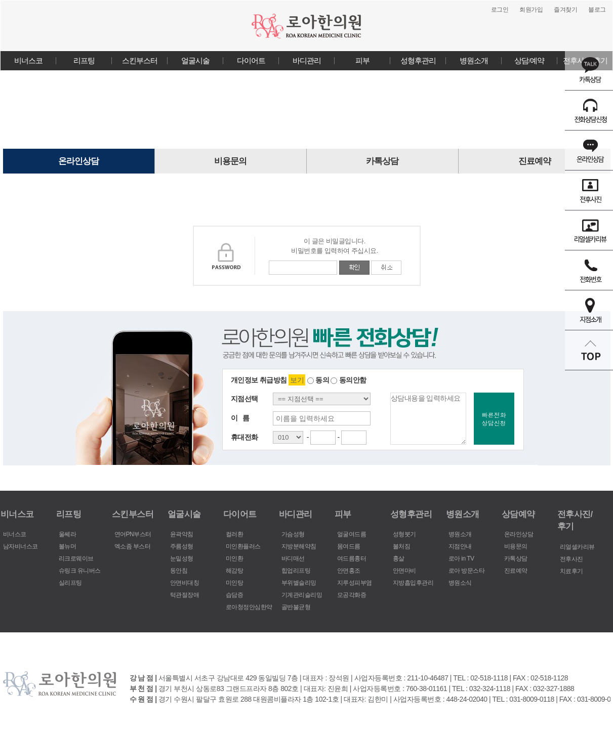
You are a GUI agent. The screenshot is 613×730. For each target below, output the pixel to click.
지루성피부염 (354, 582)
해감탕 (234, 570)
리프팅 (84, 61)
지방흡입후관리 (413, 582)
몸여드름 (348, 546)
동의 (318, 380)
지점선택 (244, 399)
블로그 (597, 9)
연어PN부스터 (132, 534)
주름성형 (181, 546)
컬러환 (234, 534)
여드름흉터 (351, 558)
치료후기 (571, 571)
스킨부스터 (139, 61)
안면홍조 (348, 570)
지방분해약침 (298, 546)
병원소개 (474, 61)
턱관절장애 (184, 594)
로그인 (500, 9)
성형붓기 (404, 534)
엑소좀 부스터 (132, 546)
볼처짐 (402, 546)
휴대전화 (244, 437)
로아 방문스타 (466, 570)
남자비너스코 (20, 546)
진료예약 (534, 161)
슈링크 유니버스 (80, 570)
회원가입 (531, 9)
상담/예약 (529, 61)
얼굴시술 (195, 61)
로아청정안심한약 (249, 607)
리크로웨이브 (76, 558)
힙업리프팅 (296, 570)
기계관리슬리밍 (301, 594)
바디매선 (293, 558)
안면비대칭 (184, 582)
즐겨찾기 (565, 9)
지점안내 (460, 546)
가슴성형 (293, 534)
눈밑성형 (181, 558)
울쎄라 (67, 534)
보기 (297, 380)
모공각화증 (351, 594)
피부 (362, 61)
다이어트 (251, 61)
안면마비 (404, 570)
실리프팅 (70, 582)
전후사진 (571, 559)
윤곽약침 (181, 534)
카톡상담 (382, 161)
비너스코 (28, 61)
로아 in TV (461, 558)
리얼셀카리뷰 (577, 546)
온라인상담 (78, 161)
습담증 (234, 594)
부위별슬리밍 (298, 582)
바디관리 (307, 61)
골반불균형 (296, 607)
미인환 (234, 558)
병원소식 (460, 582)
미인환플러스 (243, 546)
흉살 (398, 558)
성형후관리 (418, 61)
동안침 (179, 570)
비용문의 (230, 161)
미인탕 (234, 582)
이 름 (240, 418)
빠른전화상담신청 (494, 418)
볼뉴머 (67, 546)
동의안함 (348, 380)
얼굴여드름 (351, 534)
